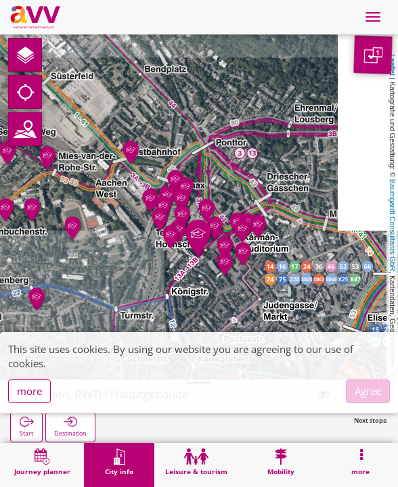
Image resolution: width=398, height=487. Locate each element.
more (29, 391)
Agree (368, 391)
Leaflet (393, 65)
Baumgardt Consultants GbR (393, 225)
